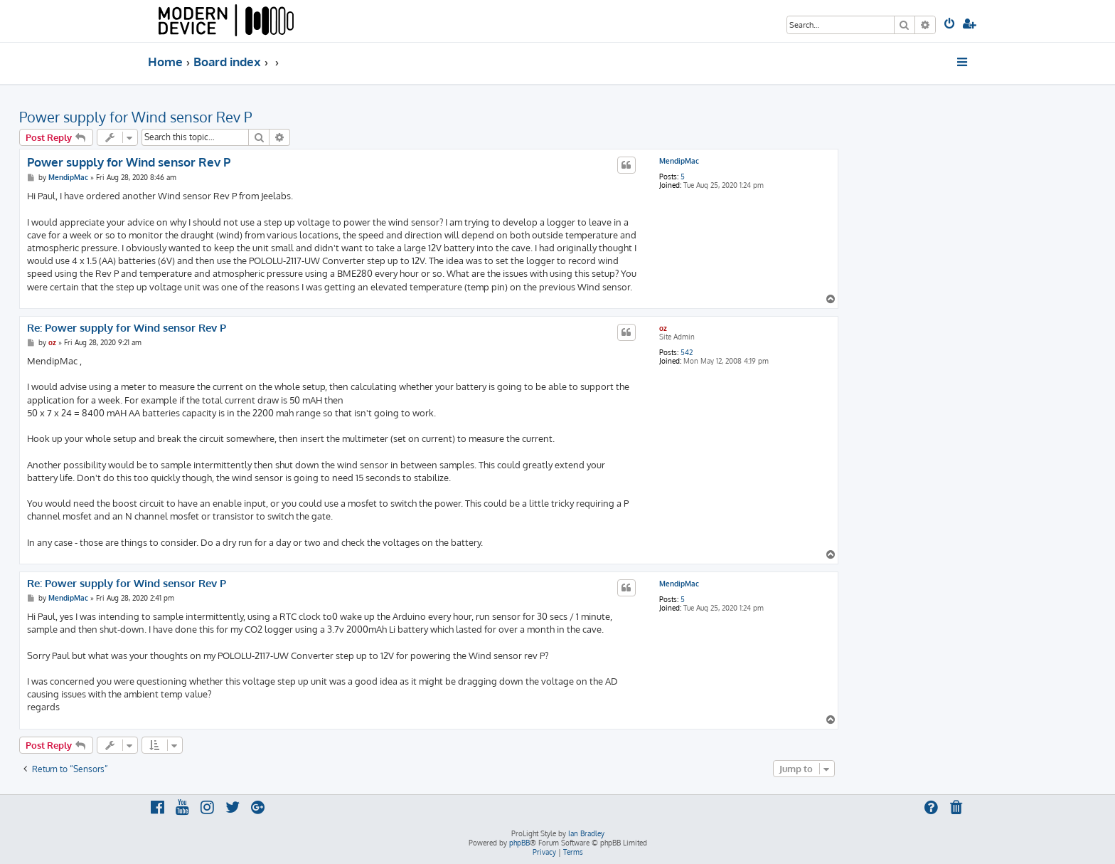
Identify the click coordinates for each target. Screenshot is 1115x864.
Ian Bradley (586, 833)
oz (663, 328)
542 (687, 352)
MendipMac (679, 161)
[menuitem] (950, 24)
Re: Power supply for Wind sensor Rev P (126, 328)
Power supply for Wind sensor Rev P (135, 116)
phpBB (519, 842)
